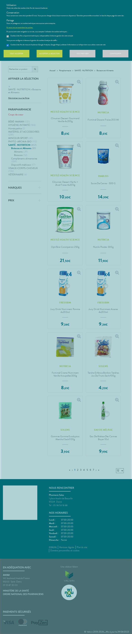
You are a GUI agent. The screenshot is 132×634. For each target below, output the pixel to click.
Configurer (115, 53)
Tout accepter (16, 53)
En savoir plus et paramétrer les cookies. (20, 27)
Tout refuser (82, 53)
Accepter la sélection (49, 53)
